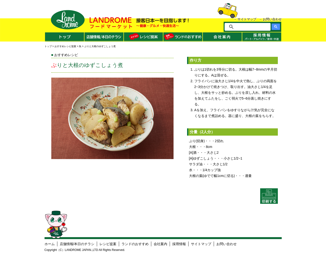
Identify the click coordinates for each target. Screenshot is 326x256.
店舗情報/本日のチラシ (77, 244)
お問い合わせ (272, 19)
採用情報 (179, 244)
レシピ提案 (107, 244)
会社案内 (160, 244)
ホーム (50, 244)
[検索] (251, 27)
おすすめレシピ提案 (65, 46)
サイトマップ (246, 19)
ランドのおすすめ (135, 244)
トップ (48, 46)
